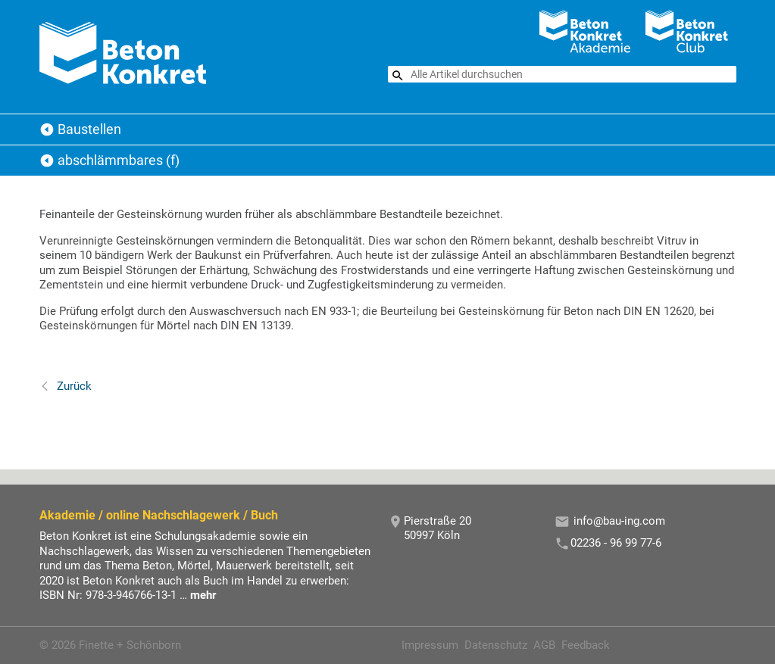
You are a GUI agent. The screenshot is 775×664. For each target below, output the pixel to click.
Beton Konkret (47, 129)
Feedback (585, 645)
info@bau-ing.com (619, 521)
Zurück (73, 386)
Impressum (430, 645)
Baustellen (89, 129)
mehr (203, 595)
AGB (544, 645)
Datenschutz (495, 645)
